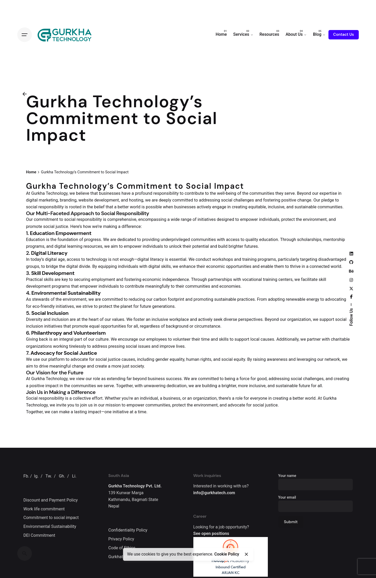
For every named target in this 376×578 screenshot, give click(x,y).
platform (56, 359)
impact (51, 385)
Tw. (48, 476)
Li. (74, 476)
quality (251, 239)
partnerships (220, 279)
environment (315, 219)
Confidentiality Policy (127, 530)
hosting (136, 200)
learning (74, 246)
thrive (295, 266)
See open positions (211, 533)
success (174, 378)
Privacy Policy (121, 538)
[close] (246, 554)
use (36, 359)
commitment (46, 219)
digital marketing (42, 200)
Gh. (62, 476)
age (61, 259)
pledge (327, 200)
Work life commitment (44, 508)
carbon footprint (169, 299)
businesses (110, 193)
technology (96, 259)
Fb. (26, 476)
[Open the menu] (24, 34)
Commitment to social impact (51, 517)
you (70, 405)
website (85, 200)
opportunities (238, 266)
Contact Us (343, 34)
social (226, 200)
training (249, 259)
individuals (269, 219)
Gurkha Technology (49, 193)
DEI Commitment (39, 535)
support (326, 319)
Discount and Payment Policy (51, 500)
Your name (315, 480)
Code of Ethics (122, 547)
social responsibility (45, 206)
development (106, 200)
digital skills (159, 266)
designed (225, 219)
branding (68, 200)
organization (299, 319)
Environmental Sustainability (50, 526)
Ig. (36, 476)
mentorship (334, 239)
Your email (315, 502)
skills (48, 279)
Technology (37, 405)
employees (156, 339)
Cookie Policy (226, 554)
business (156, 378)
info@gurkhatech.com (214, 492)
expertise (328, 193)
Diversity (34, 319)
